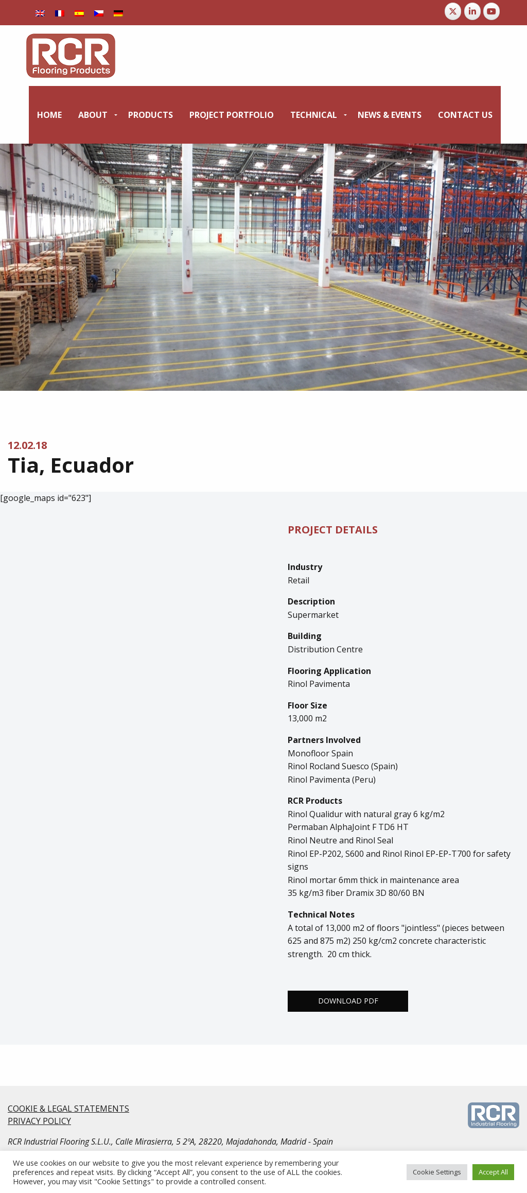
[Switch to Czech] (99, 13)
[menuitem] (49, 115)
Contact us (465, 114)
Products (150, 114)
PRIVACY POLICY (39, 1121)
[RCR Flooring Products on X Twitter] (453, 11)
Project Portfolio (231, 114)
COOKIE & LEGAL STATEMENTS (68, 1108)
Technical (313, 114)
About (93, 114)
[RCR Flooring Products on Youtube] (491, 11)
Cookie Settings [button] (437, 1172)
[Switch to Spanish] (79, 13)
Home (49, 114)
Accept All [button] (493, 1172)
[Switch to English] (40, 13)
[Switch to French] (59, 13)
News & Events (389, 114)
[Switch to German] (118, 13)
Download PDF (348, 1001)
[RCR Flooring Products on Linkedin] (472, 11)
